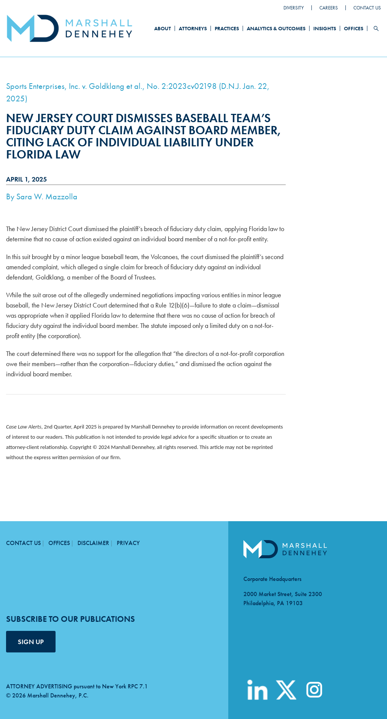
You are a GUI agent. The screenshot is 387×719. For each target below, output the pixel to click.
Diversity (293, 8)
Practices (227, 28)
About (162, 28)
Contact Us (367, 8)
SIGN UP (31, 641)
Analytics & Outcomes (276, 28)
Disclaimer (93, 543)
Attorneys (193, 28)
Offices (353, 28)
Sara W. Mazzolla (46, 196)
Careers (328, 8)
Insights (324, 28)
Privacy (128, 543)
